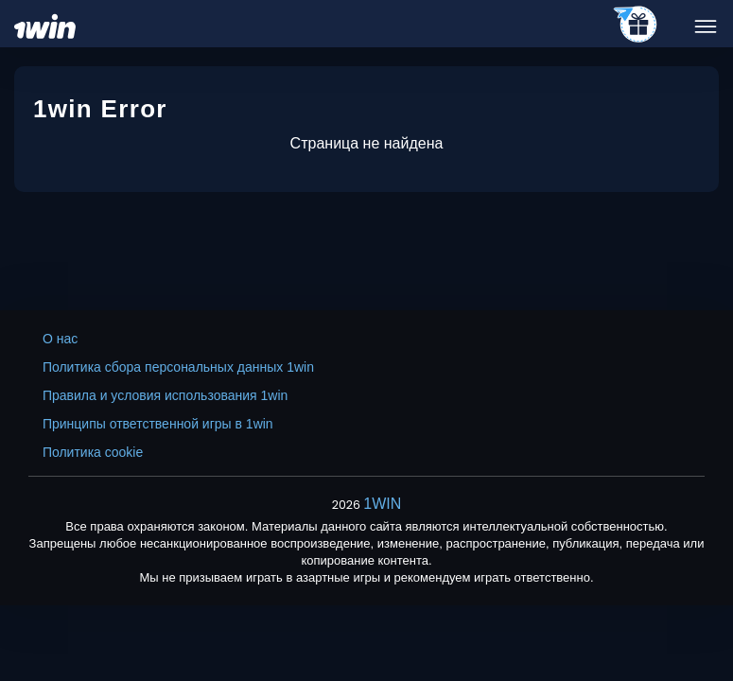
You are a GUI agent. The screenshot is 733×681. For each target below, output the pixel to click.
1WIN (382, 504)
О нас (60, 338)
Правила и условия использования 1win (165, 395)
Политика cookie (93, 452)
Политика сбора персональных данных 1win (178, 367)
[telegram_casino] (636, 25)
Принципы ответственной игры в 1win (158, 423)
